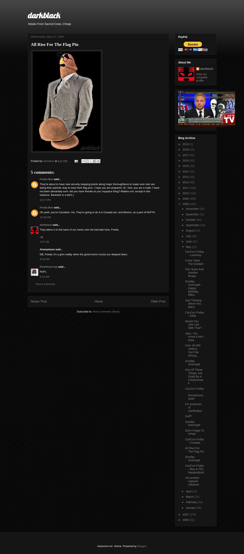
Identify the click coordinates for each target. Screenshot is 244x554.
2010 (185, 193)
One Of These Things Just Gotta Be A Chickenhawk (194, 376)
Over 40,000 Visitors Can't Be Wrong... (192, 350)
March (190, 496)
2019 (185, 144)
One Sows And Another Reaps (194, 273)
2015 (185, 166)
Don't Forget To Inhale (194, 432)
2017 (185, 155)
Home (99, 301)
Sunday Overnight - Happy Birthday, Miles (193, 288)
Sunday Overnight (192, 362)
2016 (185, 160)
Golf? (188, 416)
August (190, 230)
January (191, 507)
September (193, 225)
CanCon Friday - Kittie (194, 314)
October (191, 219)
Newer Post (39, 301)
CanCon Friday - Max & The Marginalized (194, 469)
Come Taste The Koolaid (194, 262)
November (192, 214)
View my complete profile (202, 77)
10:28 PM (45, 217)
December (192, 208)
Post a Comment (45, 284)
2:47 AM (44, 241)
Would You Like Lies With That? (193, 325)
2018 (185, 149)
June (189, 241)
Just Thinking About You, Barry (193, 304)
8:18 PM (44, 259)
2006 (185, 519)
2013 (185, 176)
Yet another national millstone (192, 481)
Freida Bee (46, 179)
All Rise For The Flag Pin (194, 450)
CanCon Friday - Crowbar (194, 441)
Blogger (141, 546)
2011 (185, 187)
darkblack (44, 15)
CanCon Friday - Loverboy (194, 253)
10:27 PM (45, 199)
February (192, 502)
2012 (185, 182)
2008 (185, 204)
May (189, 246)
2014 (185, 171)
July (189, 236)
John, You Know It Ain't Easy (194, 337)
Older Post (158, 301)
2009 (185, 198)
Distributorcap (49, 266)
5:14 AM (44, 276)
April (189, 491)
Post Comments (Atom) (106, 311)
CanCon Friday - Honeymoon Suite (194, 393)
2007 (185, 514)
